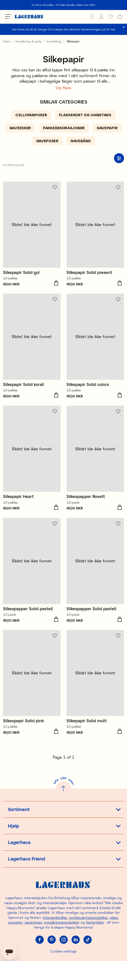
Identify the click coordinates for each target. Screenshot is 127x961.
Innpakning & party (29, 41)
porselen (15, 922)
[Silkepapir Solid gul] (31, 235)
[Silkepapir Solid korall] (31, 347)
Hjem (6, 41)
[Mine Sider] (101, 16)
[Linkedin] (75, 940)
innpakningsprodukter (62, 922)
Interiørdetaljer (55, 917)
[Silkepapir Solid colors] (95, 347)
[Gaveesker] (20, 127)
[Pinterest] (51, 940)
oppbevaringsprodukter (88, 917)
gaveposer (33, 922)
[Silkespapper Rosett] (95, 459)
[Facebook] (39, 940)
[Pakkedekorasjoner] (64, 127)
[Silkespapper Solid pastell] (31, 571)
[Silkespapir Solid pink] (31, 683)
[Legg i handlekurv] (56, 283)
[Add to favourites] (54, 187)
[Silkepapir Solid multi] (95, 683)
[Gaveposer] (47, 140)
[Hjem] (29, 16)
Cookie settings (63, 951)
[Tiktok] (87, 940)
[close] (123, 27)
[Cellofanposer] (31, 115)
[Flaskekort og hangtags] (85, 115)
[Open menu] (8, 16)
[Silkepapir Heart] (31, 459)
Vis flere (63, 87)
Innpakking (54, 41)
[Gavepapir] (107, 127)
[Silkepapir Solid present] (95, 235)
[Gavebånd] (80, 140)
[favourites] (110, 16)
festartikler (95, 922)
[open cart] (120, 16)
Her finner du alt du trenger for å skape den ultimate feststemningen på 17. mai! (63, 29)
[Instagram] (63, 940)
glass (114, 917)
